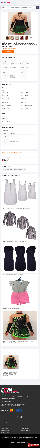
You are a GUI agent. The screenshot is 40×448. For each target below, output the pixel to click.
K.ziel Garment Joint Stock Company (12, 152)
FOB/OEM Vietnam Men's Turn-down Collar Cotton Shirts (14, 241)
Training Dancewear (18, 169)
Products (12, 404)
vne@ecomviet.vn (7, 401)
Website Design (4, 421)
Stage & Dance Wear (7, 169)
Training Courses (4, 426)
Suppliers (17, 404)
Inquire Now (8, 51)
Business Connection (5, 430)
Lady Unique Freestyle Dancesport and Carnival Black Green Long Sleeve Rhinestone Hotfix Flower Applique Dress (10, 374)
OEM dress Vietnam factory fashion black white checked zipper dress (17, 208)
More (24, 169)
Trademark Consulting (25, 430)
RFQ (25, 404)
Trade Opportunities (5, 432)
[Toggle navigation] (37, 3)
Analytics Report (24, 421)
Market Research (4, 424)
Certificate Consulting (25, 428)
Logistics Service (24, 424)
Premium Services (5, 404)
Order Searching (24, 426)
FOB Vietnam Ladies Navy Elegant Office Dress (13, 274)
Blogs (21, 404)
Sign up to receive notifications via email (10, 405)
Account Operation (4, 428)
